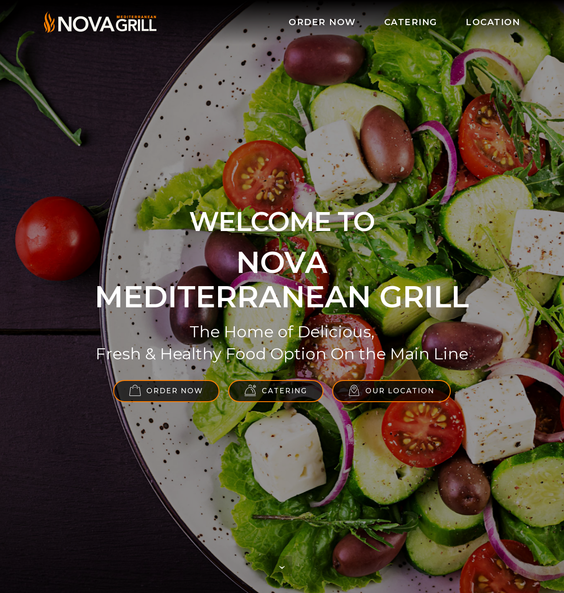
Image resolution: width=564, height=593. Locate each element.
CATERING (411, 22)
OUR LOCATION (391, 390)
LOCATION (493, 22)
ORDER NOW (322, 22)
